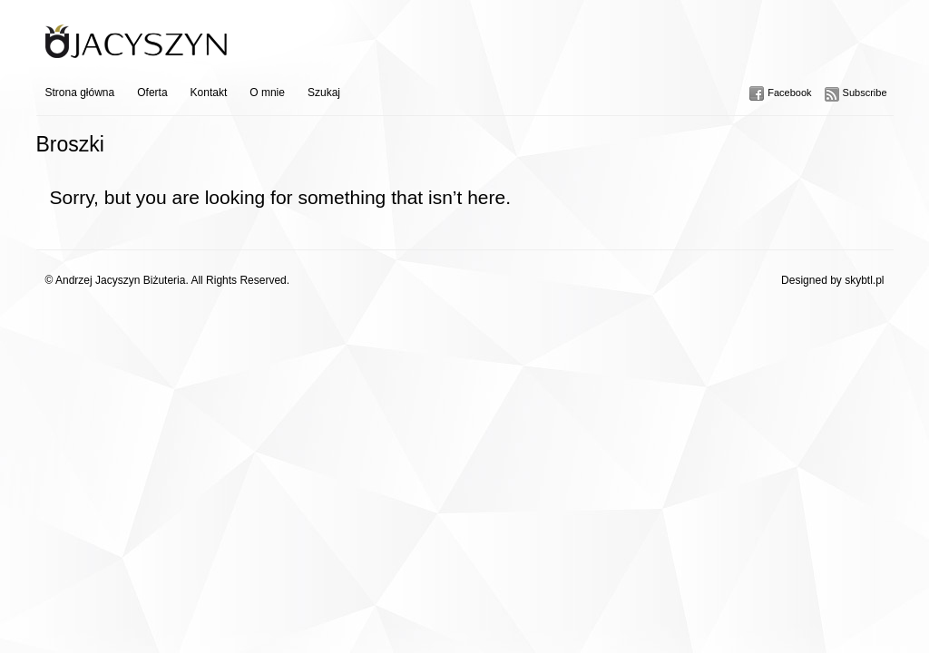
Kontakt (209, 92)
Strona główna (80, 92)
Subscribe (865, 92)
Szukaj (324, 92)
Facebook (789, 92)
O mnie (267, 92)
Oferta (152, 92)
